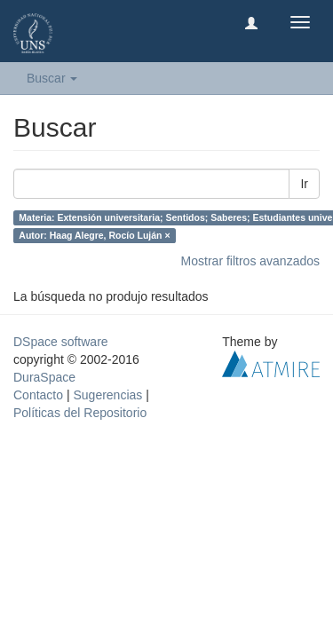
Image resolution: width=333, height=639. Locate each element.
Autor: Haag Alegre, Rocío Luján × (94, 235)
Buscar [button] (52, 78)
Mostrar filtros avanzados (250, 261)
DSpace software (60, 342)
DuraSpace (44, 377)
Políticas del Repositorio (80, 413)
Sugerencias (107, 395)
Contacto (38, 395)
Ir (304, 184)
